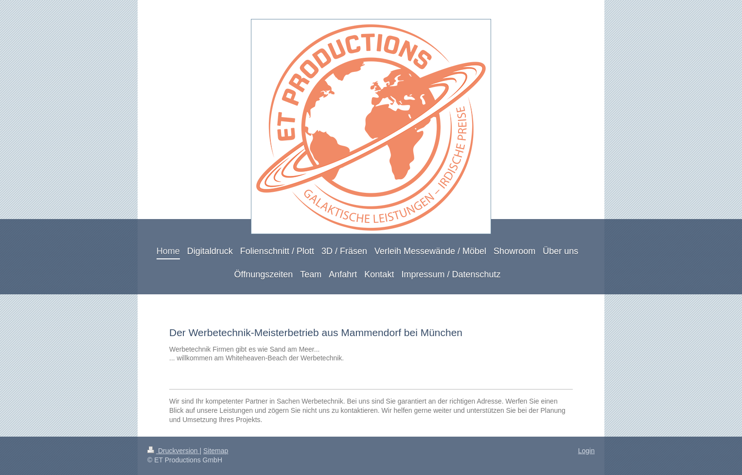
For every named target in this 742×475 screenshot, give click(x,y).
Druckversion (173, 451)
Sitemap (215, 451)
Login (586, 451)
